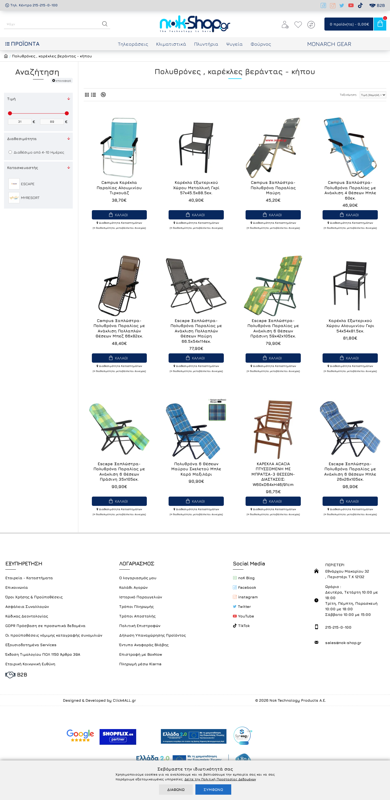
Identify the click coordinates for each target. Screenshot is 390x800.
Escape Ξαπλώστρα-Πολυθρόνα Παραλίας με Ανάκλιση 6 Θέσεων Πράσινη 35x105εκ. (119, 472)
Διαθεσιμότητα (22, 138)
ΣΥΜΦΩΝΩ (213, 789)
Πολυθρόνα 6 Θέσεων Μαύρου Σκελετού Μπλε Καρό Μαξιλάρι (196, 469)
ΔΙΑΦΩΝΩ (176, 789)
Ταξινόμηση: (334, 94)
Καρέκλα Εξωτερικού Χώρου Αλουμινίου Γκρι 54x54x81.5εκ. (350, 325)
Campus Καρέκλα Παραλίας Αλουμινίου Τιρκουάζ (119, 187)
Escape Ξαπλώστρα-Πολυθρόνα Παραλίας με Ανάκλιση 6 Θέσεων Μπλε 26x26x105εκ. (350, 472)
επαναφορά (63, 80)
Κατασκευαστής (22, 167)
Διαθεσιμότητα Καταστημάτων (119, 222)
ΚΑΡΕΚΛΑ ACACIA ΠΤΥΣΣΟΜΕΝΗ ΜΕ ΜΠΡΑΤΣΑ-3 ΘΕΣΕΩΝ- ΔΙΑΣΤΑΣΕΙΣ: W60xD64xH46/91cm (273, 474)
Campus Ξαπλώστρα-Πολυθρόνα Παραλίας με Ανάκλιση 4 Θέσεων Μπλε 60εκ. (350, 190)
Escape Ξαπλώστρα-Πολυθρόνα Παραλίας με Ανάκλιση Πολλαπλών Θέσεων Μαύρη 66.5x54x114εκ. (196, 331)
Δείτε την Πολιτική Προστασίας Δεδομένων (220, 779)
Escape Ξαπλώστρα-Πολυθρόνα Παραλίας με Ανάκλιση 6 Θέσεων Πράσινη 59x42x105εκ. (273, 328)
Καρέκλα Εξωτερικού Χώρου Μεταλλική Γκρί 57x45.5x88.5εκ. (196, 187)
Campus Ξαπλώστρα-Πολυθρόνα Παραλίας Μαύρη (273, 187)
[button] (105, 24)
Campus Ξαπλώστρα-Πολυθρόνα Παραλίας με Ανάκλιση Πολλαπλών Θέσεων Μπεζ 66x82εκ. (119, 328)
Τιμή (11, 98)
